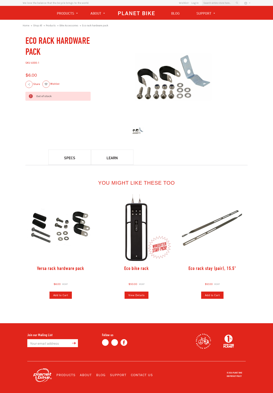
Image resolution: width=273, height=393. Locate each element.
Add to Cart (60, 295)
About (97, 13)
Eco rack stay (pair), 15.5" (212, 268)
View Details (136, 295)
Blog (175, 13)
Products (67, 13)
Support (205, 13)
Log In (194, 3)
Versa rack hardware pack (60, 268)
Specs (69, 158)
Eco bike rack (136, 268)
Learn (112, 158)
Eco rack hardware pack (95, 25)
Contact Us (142, 375)
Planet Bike (136, 13)
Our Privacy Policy (234, 376)
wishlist (183, 3)
